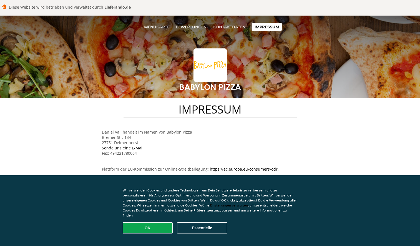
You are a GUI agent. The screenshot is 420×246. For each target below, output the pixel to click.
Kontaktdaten (229, 27)
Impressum (267, 27)
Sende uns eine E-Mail (123, 148)
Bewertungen (191, 27)
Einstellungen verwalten (229, 205)
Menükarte (156, 27)
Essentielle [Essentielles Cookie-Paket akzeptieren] (202, 228)
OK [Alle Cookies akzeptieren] (147, 228)
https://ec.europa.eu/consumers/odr (244, 169)
